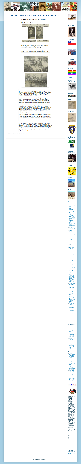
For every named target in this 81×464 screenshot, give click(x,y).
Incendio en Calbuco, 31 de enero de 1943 (71, 221)
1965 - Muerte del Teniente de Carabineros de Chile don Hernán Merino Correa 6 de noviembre (72, 335)
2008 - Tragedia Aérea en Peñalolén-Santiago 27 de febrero (72, 314)
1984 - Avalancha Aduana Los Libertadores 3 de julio (72, 301)
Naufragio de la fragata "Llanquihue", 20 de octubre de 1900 (72, 215)
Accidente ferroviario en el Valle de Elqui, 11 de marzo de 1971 (72, 231)
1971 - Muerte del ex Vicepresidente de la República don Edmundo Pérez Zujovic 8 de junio (72, 362)
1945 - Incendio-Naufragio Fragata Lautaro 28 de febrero (72, 273)
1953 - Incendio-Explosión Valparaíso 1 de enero (71, 281)
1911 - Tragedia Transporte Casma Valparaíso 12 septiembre (72, 261)
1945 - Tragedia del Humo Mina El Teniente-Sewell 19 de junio (72, 277)
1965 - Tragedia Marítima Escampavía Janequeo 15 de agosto (71, 293)
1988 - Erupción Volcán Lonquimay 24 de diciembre (72, 308)
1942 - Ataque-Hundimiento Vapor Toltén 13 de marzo (72, 270)
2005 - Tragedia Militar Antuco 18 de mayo (71, 311)
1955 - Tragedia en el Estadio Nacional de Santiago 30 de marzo (72, 284)
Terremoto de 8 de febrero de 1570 (72, 206)
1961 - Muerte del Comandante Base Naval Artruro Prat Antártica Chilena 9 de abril (72, 330)
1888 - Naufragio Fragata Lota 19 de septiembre (72, 255)
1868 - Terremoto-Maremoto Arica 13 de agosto (72, 252)
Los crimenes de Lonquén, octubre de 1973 (72, 239)
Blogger (46, 459)
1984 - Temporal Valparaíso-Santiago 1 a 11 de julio (72, 297)
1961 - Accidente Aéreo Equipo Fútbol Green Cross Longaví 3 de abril (72, 288)
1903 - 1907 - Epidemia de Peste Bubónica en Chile (72, 258)
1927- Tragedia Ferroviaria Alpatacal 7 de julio (72, 267)
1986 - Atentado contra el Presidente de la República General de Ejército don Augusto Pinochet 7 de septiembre (72, 379)
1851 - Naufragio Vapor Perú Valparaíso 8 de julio (71, 248)
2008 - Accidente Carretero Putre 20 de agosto (72, 321)
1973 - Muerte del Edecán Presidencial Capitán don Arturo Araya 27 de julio (72, 367)
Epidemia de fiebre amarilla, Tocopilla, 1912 (72, 218)
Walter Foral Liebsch (71, 453)
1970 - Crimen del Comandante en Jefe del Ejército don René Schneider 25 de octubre (72, 356)
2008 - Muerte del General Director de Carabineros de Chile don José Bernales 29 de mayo (72, 346)
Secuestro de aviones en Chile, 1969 (72, 228)
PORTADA (70, 201)
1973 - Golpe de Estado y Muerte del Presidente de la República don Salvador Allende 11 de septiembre (72, 372)
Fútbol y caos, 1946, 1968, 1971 (72, 241)
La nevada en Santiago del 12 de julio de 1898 (72, 211)
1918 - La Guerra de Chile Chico (72, 264)
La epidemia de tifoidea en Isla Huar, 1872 (71, 208)
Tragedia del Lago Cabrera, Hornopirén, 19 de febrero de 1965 (72, 225)
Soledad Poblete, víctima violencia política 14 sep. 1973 (72, 235)
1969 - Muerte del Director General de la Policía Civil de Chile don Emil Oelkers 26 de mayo (72, 340)
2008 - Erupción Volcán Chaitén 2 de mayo (72, 318)
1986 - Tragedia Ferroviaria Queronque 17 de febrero (72, 304)
